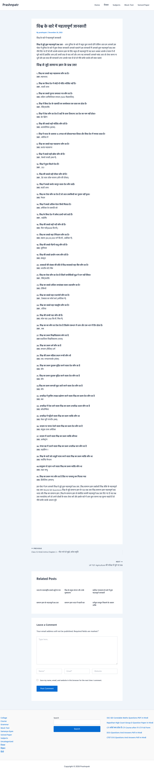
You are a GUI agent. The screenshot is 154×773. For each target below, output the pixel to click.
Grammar (5, 724)
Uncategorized (7, 741)
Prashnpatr (11, 5)
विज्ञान (3, 748)
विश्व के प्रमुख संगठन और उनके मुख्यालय (74, 592)
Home (97, 5)
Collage (4, 718)
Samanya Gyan (7, 731)
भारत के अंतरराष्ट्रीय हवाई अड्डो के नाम (49, 591)
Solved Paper (143, 5)
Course (4, 721)
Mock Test (129, 5)
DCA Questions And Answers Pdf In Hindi (125, 736)
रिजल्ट (106, 5)
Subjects (116, 5)
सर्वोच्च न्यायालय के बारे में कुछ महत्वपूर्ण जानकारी (103, 592)
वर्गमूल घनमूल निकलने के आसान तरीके (103, 605)
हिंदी (2, 752)
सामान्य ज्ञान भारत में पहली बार (75, 603)
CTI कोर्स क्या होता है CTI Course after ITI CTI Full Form (129, 731)
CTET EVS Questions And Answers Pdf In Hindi (127, 741)
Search (56, 718)
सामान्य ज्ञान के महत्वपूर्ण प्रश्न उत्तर (48, 603)
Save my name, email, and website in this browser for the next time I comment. (71, 681)
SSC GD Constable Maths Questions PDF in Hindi (128, 718)
